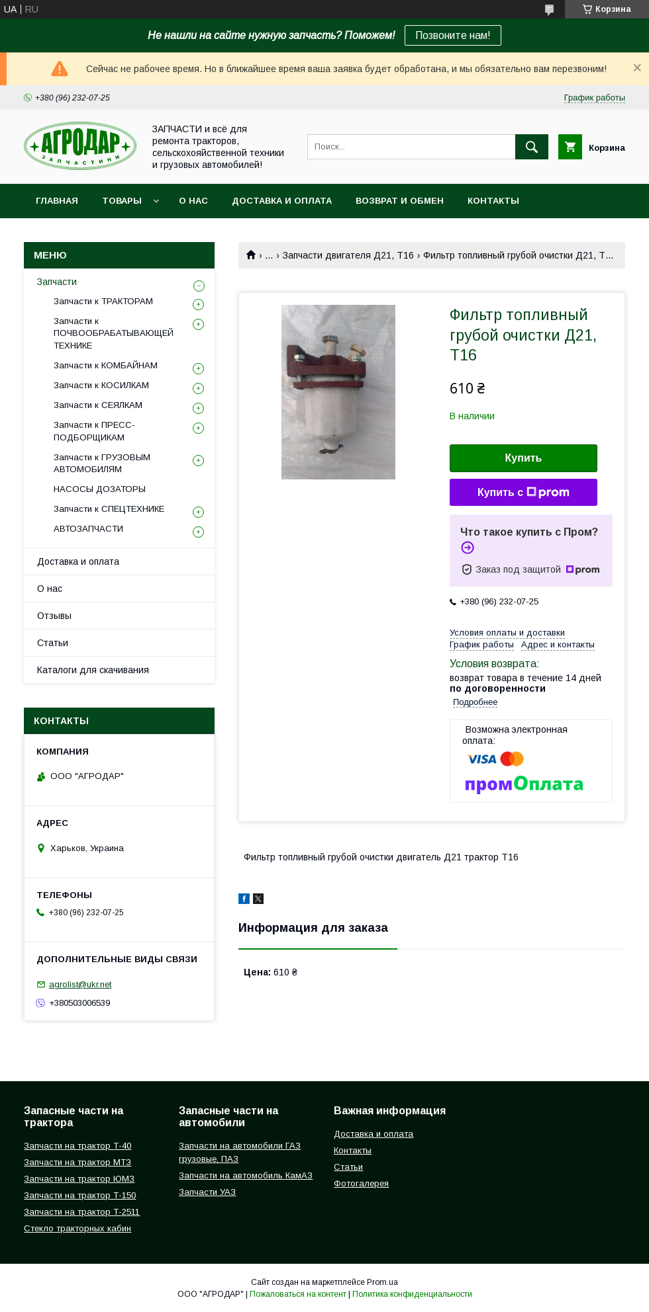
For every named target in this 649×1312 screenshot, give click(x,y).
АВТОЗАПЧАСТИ (88, 529)
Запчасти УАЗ (207, 1192)
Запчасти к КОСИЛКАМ (101, 385)
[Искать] (531, 146)
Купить (523, 458)
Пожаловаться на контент (298, 1294)
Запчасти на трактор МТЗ (77, 1162)
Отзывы (54, 615)
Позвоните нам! (453, 35)
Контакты (493, 201)
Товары (122, 201)
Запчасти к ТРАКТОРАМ (103, 301)
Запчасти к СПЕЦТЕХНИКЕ (109, 509)
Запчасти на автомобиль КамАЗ (246, 1175)
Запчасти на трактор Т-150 (80, 1195)
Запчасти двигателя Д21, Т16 (348, 255)
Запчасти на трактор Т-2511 (82, 1212)
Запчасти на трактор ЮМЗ (79, 1179)
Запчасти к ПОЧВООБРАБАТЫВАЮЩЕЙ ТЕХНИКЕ (114, 333)
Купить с (523, 493)
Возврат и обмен (400, 201)
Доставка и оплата (282, 201)
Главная (57, 201)
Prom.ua (382, 1282)
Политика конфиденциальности (412, 1294)
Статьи (52, 642)
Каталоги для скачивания (93, 670)
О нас (193, 201)
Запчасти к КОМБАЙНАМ (106, 365)
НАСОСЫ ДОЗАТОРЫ (100, 489)
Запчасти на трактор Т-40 (77, 1146)
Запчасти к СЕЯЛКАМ (98, 405)
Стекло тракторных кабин (77, 1228)
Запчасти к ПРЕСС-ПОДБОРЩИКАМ (94, 431)
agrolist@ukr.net (80, 984)
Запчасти (57, 281)
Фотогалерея (361, 1183)
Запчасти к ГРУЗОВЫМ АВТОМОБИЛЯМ (102, 463)
